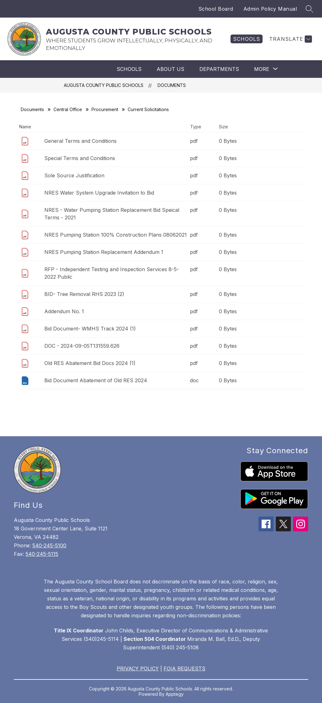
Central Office (67, 109)
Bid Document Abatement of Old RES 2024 (95, 380)
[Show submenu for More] (261, 69)
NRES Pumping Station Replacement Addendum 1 (103, 252)
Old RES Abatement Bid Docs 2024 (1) (90, 363)
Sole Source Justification (74, 175)
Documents (172, 85)
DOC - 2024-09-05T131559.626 (81, 346)
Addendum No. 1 (64, 311)
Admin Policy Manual (270, 9)
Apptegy (175, 694)
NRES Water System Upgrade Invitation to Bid (99, 193)
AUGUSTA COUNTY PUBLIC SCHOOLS (103, 85)
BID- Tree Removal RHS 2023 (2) (84, 294)
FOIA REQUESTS (184, 668)
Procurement (105, 109)
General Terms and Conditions (80, 141)
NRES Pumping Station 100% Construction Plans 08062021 (115, 235)
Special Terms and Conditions (79, 158)
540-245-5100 (49, 545)
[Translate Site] (290, 39)
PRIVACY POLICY (138, 668)
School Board (215, 9)
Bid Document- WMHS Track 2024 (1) (90, 328)
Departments (219, 69)
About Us (170, 69)
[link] (246, 39)
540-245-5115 (41, 554)
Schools (129, 69)
